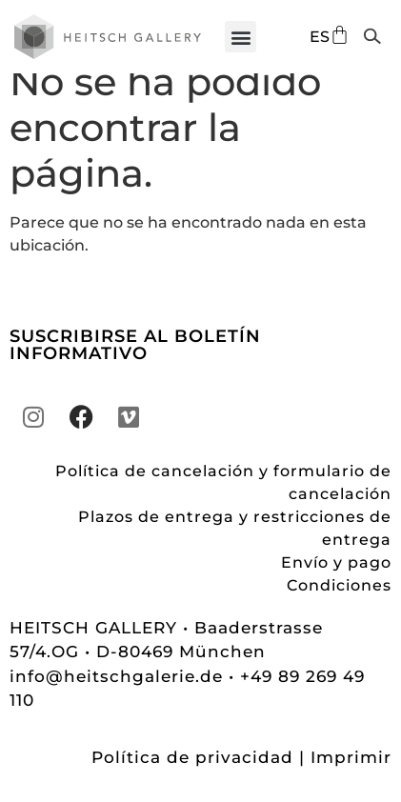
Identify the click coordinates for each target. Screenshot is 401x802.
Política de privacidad (192, 780)
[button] (240, 36)
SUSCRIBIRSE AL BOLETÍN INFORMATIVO (135, 368)
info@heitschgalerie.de (119, 698)
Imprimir (351, 780)
